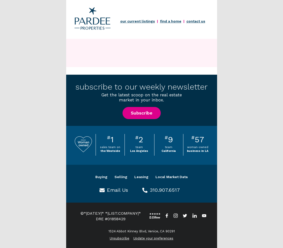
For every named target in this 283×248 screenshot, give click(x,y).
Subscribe (141, 113)
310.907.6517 (165, 190)
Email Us (117, 190)
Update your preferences (153, 238)
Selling (120, 177)
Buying (101, 177)
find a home (170, 21)
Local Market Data (171, 177)
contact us (195, 21)
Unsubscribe (119, 238)
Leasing (141, 177)
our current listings (137, 21)
